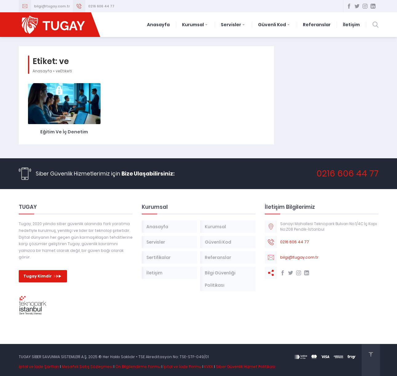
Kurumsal (195, 25)
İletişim (351, 25)
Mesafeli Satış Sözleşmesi (87, 366)
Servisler (233, 25)
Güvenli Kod (274, 25)
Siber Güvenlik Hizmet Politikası (245, 366)
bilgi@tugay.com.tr (52, 6)
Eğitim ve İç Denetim (64, 132)
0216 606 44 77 (101, 6)
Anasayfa (158, 25)
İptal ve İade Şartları (39, 366)
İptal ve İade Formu (182, 366)
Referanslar (317, 25)
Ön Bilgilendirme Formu (138, 366)
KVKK (208, 366)
